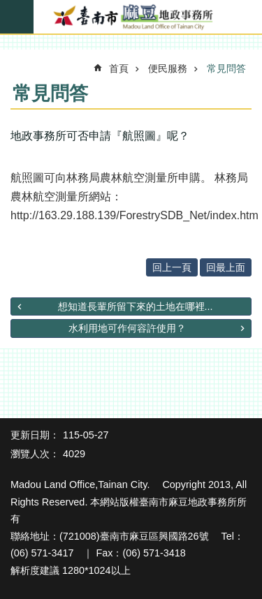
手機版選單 (17, 17)
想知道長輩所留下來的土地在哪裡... (135, 306)
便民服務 (167, 68)
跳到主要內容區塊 (7, 7)
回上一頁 (171, 267)
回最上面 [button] (225, 267)
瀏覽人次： (34, 453)
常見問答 (226, 68)
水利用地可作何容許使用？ (127, 328)
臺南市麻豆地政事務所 (131, 17)
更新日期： (34, 435)
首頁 (119, 68)
